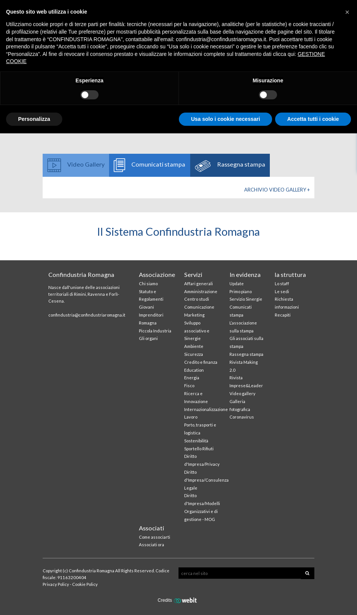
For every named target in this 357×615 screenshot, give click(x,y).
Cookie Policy (85, 584)
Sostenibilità (196, 440)
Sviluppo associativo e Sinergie (196, 330)
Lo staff (282, 283)
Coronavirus (241, 416)
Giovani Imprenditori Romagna (151, 314)
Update (236, 283)
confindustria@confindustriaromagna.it (86, 314)
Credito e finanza (200, 362)
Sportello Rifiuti (199, 448)
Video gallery (242, 393)
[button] (347, 12)
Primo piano (240, 291)
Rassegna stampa (246, 354)
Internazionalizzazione (206, 409)
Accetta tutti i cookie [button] (313, 119)
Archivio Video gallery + (277, 190)
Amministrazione (200, 291)
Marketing (194, 314)
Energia (191, 377)
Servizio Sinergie (245, 299)
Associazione (157, 274)
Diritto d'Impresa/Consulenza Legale (206, 480)
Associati (151, 528)
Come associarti (154, 537)
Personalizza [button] (34, 119)
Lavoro (190, 416)
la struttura (290, 274)
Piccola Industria (155, 330)
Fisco (189, 385)
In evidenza (245, 274)
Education (194, 370)
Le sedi (282, 291)
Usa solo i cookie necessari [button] (225, 119)
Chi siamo (148, 283)
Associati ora (151, 544)
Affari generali (198, 283)
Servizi (193, 274)
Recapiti (283, 314)
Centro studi (196, 299)
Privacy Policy (56, 584)
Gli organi (148, 338)
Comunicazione (199, 306)
